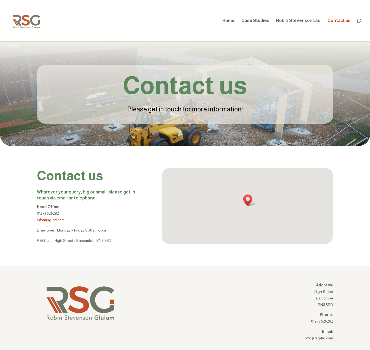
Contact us (338, 21)
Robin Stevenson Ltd (298, 21)
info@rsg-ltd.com (51, 220)
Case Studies (255, 21)
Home (228, 21)
